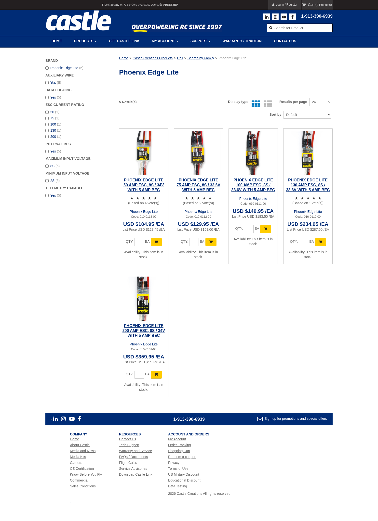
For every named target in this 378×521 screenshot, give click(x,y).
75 (52, 118)
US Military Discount (183, 474)
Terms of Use (178, 468)
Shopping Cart (179, 451)
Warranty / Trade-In (242, 41)
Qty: (130, 241)
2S (52, 181)
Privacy (173, 463)
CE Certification (82, 468)
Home (57, 41)
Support (200, 41)
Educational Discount (184, 480)
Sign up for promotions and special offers (295, 418)
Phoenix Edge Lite (64, 68)
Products (85, 41)
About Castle (80, 445)
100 (53, 124)
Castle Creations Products (153, 58)
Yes (53, 83)
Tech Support (129, 445)
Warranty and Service (135, 451)
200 (53, 137)
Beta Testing (177, 486)
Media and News (82, 451)
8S (52, 166)
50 (52, 112)
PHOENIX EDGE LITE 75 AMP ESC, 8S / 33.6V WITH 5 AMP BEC (198, 185)
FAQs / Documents (133, 457)
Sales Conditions (83, 486)
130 (53, 130)
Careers (76, 463)
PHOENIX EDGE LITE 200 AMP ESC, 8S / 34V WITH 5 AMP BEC (143, 331)
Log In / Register (284, 5)
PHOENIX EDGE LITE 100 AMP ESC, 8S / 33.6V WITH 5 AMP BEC (253, 185)
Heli (180, 58)
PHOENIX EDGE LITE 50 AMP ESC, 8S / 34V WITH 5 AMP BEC (143, 185)
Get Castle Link (124, 41)
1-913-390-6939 (317, 16)
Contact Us (285, 41)
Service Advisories (133, 468)
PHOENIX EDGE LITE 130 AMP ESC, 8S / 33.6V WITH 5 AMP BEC (308, 185)
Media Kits (78, 457)
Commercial (79, 480)
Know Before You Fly (86, 474)
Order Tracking (179, 445)
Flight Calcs (128, 463)
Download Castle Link (135, 474)
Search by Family (201, 58)
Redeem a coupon (182, 457)
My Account (165, 41)
